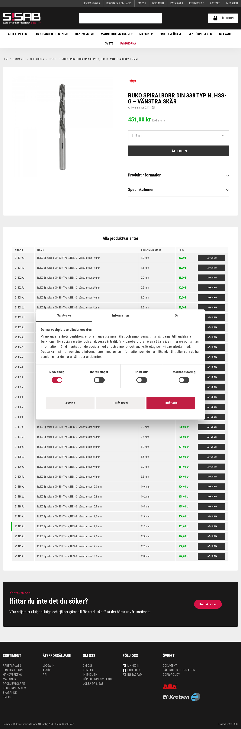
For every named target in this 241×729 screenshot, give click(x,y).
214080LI (19, 446)
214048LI (19, 367)
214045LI (19, 357)
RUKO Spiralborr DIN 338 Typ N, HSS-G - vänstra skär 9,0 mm (68, 466)
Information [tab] (120, 315)
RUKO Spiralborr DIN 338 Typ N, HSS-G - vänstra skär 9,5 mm (68, 476)
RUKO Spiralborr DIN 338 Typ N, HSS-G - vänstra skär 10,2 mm (69, 496)
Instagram (132, 674)
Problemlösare (170, 34)
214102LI (19, 496)
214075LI (19, 436)
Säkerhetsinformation (179, 670)
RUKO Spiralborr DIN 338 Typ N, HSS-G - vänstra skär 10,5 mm (69, 506)
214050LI (19, 377)
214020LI (19, 277)
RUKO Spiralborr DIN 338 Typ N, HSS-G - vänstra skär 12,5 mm (69, 546)
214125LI (19, 546)
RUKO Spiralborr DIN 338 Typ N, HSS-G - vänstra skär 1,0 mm (68, 257)
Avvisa (70, 403)
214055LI (19, 387)
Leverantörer (91, 3)
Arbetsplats (17, 34)
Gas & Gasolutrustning (51, 34)
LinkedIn (131, 665)
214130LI (19, 556)
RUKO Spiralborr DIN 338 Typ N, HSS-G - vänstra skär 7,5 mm (68, 436)
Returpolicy (196, 3)
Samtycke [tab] (64, 315)
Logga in (48, 665)
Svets (109, 43)
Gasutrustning (13, 670)
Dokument (158, 3)
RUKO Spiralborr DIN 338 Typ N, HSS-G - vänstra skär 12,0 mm (69, 536)
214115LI (19, 526)
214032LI (19, 307)
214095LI (19, 476)
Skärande (226, 34)
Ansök (47, 670)
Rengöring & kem (200, 34)
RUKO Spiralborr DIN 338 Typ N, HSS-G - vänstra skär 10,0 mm (69, 486)
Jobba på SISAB (93, 683)
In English (232, 3)
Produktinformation (144, 175)
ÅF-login (223, 18)
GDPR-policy (171, 674)
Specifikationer (141, 189)
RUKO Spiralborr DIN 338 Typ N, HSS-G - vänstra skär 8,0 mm (68, 446)
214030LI (19, 297)
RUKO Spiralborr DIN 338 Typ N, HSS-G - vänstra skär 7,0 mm (68, 426)
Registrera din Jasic (118, 3)
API (45, 674)
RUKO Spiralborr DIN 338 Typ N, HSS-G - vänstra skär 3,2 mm (68, 307)
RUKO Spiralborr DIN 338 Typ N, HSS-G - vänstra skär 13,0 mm (69, 556)
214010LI (19, 257)
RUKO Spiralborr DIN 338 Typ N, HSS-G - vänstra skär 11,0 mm (69, 516)
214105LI (19, 506)
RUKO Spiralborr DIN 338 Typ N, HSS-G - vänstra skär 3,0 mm (68, 297)
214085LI (19, 456)
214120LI (19, 536)
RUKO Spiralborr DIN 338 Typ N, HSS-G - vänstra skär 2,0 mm (68, 277)
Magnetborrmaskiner (117, 34)
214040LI (19, 337)
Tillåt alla (171, 403)
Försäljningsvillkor (98, 679)
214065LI (19, 407)
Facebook (131, 670)
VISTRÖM (233, 724)
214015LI (19, 267)
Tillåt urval (120, 403)
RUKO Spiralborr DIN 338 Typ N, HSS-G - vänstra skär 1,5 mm (68, 267)
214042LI (19, 347)
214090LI (19, 466)
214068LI (19, 416)
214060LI (19, 397)
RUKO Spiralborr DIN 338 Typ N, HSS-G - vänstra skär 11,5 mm (69, 526)
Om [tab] (177, 315)
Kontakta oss (208, 604)
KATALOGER (176, 3)
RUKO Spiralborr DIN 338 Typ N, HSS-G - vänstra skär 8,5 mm (68, 456)
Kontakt (215, 3)
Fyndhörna (128, 43)
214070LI (19, 426)
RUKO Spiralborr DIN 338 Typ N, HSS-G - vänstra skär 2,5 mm (68, 287)
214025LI (19, 287)
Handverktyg (84, 34)
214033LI (19, 317)
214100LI (19, 486)
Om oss (142, 3)
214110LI (19, 516)
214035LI (19, 327)
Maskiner (146, 34)
